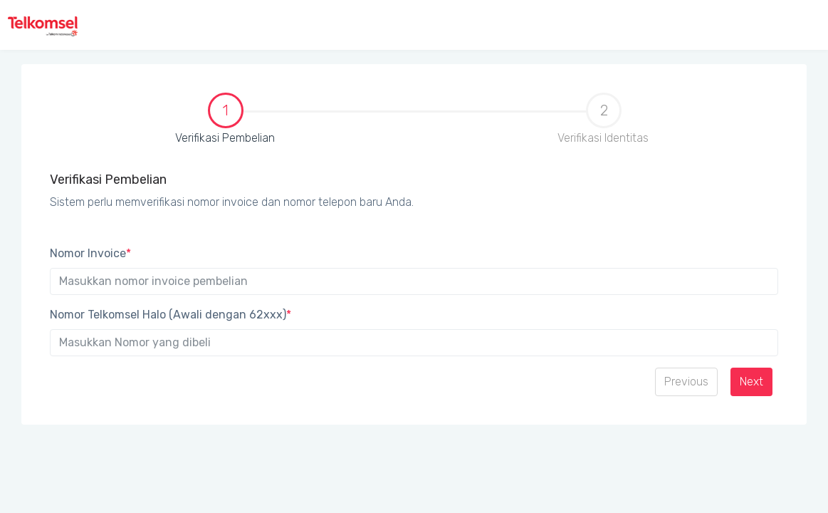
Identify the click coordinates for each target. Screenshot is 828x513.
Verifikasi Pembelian (158, 120)
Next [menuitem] (751, 381)
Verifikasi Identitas (603, 119)
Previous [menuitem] (686, 381)
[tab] (225, 125)
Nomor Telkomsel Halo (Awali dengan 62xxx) (170, 314)
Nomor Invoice (90, 253)
